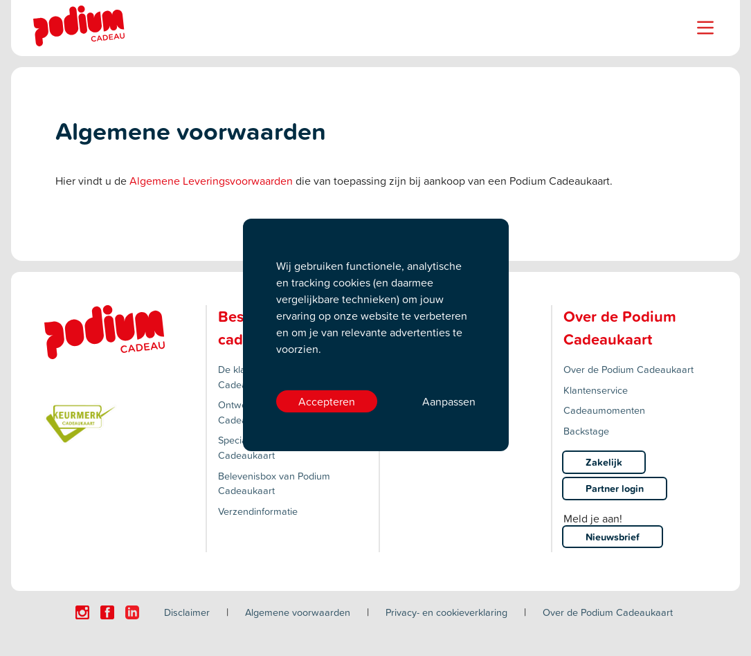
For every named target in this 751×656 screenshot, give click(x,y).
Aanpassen (449, 401)
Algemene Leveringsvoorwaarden (211, 180)
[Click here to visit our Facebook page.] (107, 612)
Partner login (615, 488)
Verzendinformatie (258, 511)
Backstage (586, 430)
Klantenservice (595, 390)
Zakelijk (604, 462)
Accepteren (326, 401)
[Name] (705, 27)
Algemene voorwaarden (297, 612)
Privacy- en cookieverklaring (446, 612)
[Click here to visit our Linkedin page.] (132, 612)
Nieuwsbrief (613, 536)
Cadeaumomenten (604, 410)
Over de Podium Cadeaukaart (628, 369)
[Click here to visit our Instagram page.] (82, 612)
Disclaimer (187, 612)
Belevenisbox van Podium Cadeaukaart (274, 483)
